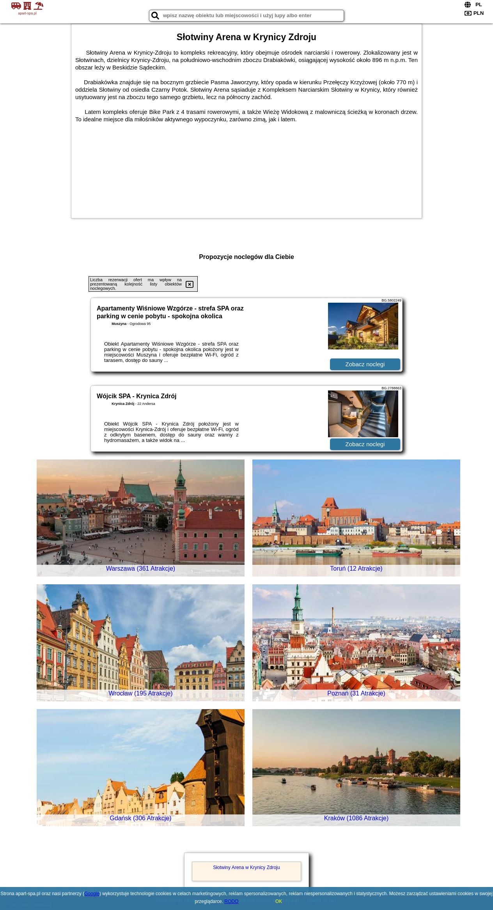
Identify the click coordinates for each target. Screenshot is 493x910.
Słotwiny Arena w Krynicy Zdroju (246, 867)
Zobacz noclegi (365, 364)
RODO (231, 901)
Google (91, 893)
